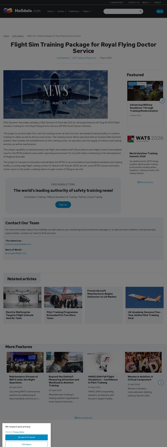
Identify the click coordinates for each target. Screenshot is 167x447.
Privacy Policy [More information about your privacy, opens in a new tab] (18, 442)
